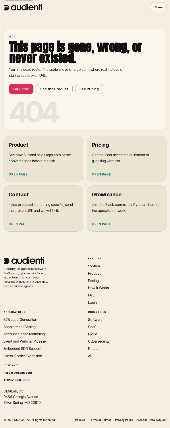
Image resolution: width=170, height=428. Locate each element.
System (94, 266)
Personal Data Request (151, 420)
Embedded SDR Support (22, 348)
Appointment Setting (20, 327)
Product (94, 273)
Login (92, 302)
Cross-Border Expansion (23, 356)
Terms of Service (100, 420)
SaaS (92, 327)
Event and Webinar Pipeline (25, 341)
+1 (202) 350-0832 (17, 380)
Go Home (21, 89)
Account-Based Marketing (24, 334)
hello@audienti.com (18, 372)
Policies (80, 420)
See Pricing (89, 89)
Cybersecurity (99, 341)
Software (95, 319)
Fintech (94, 348)
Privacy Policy (124, 420)
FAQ (91, 295)
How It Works (98, 288)
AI (89, 356)
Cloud (92, 334)
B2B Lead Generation (20, 319)
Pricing (93, 280)
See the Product (54, 89)
